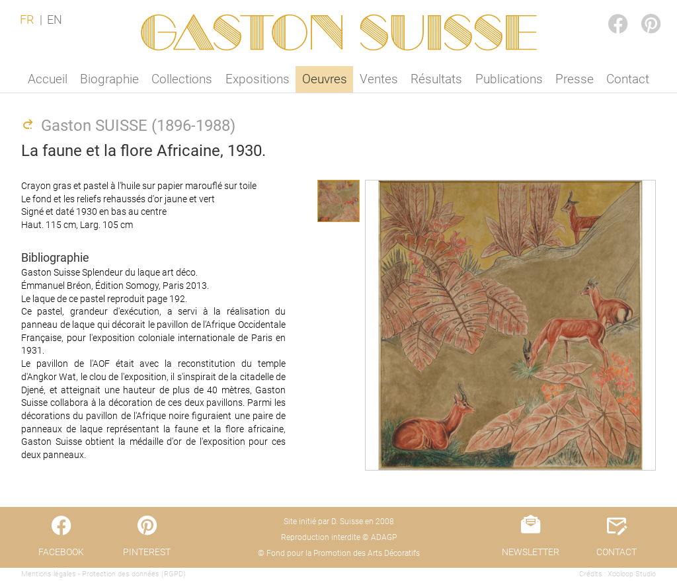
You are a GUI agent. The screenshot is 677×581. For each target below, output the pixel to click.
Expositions (257, 79)
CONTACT (616, 552)
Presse (574, 79)
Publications (509, 79)
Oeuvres (324, 79)
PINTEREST (147, 552)
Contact (627, 79)
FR (27, 19)
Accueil (47, 79)
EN (54, 19)
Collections (181, 79)
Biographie (109, 79)
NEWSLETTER (530, 552)
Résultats (436, 79)
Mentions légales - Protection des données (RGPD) (103, 574)
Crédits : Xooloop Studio (617, 574)
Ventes (379, 79)
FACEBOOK (61, 552)
